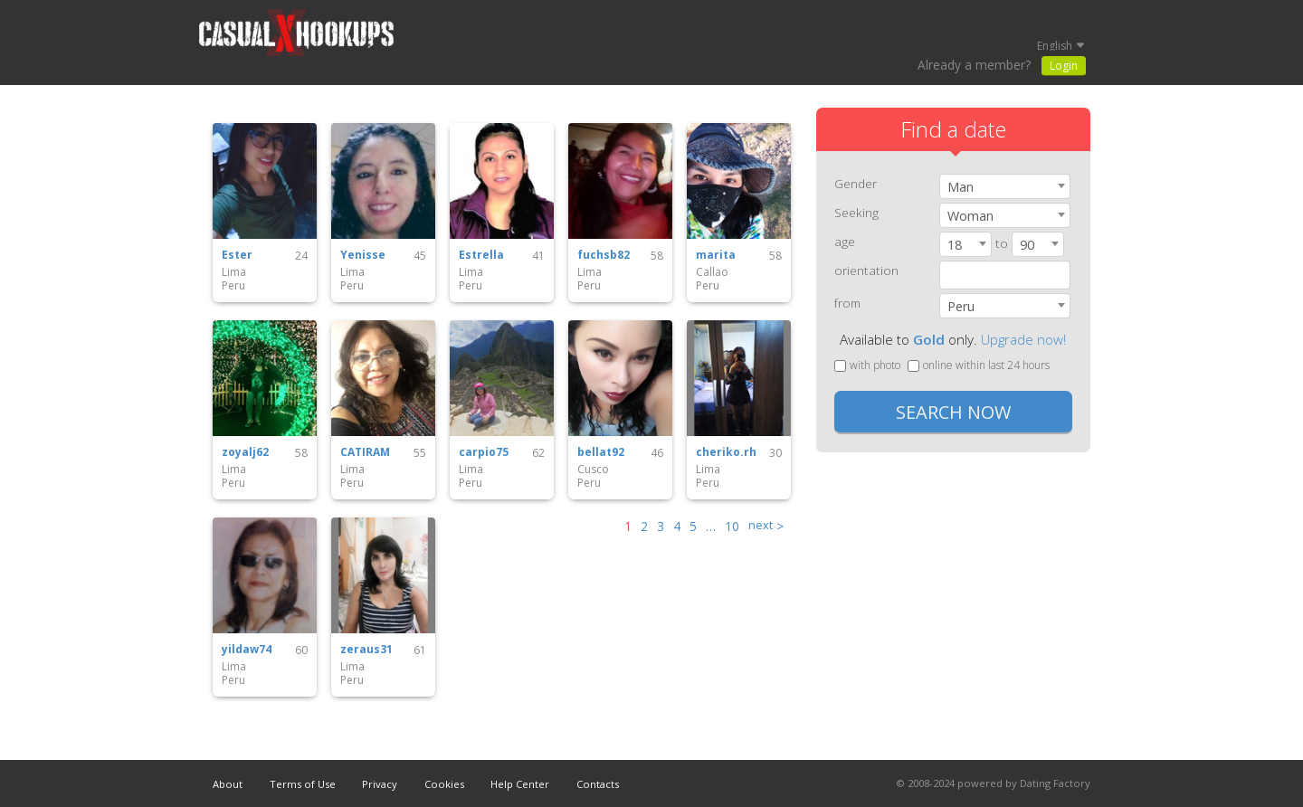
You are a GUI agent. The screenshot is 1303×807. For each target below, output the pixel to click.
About (228, 784)
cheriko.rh (726, 452)
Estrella (481, 255)
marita (716, 255)
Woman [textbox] (970, 215)
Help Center (519, 784)
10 (732, 526)
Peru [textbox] (961, 306)
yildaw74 (246, 649)
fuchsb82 (603, 255)
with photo (867, 365)
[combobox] (1004, 186)
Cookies (444, 784)
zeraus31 (366, 649)
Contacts (597, 784)
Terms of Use (303, 784)
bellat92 (600, 452)
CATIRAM (365, 452)
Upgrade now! (1023, 339)
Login (1064, 65)
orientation (866, 270)
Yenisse (362, 255)
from (847, 302)
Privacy (379, 784)
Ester (237, 255)
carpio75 (484, 452)
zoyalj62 (245, 452)
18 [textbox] (954, 244)
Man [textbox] (960, 186)
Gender (855, 183)
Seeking (856, 212)
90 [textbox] (1027, 244)
